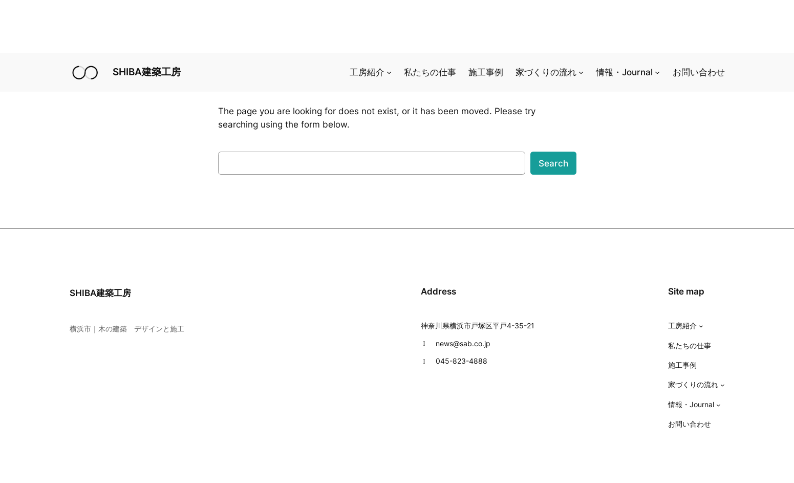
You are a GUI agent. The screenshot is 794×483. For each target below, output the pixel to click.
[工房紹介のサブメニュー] (389, 72)
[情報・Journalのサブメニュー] (657, 72)
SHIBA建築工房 (147, 72)
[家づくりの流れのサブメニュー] (581, 72)
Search (553, 163)
